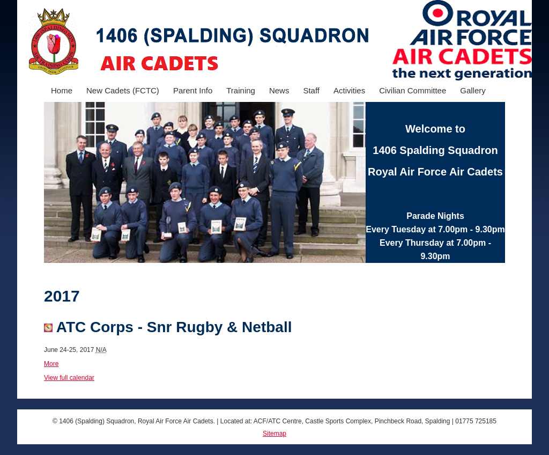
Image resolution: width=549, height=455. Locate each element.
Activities (349, 90)
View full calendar (69, 377)
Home (61, 90)
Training (240, 90)
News (279, 90)
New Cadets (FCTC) (122, 90)
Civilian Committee (412, 90)
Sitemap (274, 433)
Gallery (473, 90)
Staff (311, 90)
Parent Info (192, 90)
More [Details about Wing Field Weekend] (51, 364)
